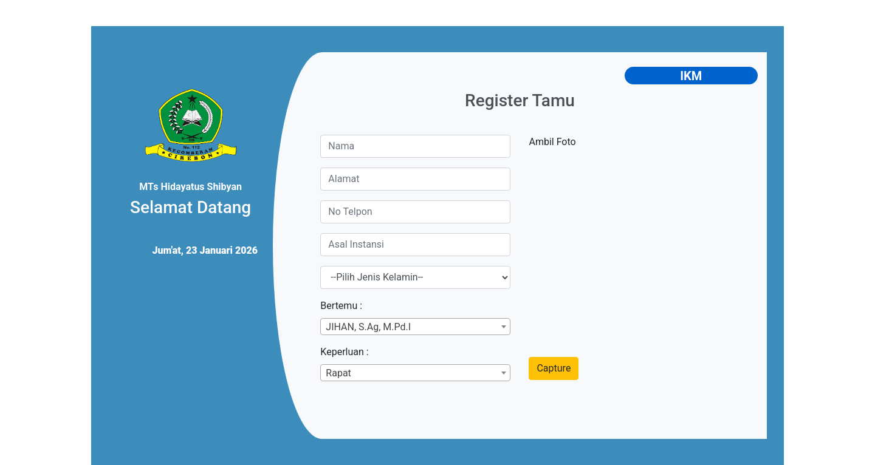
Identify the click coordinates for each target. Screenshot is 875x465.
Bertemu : (341, 305)
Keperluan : (344, 352)
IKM (691, 76)
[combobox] (415, 326)
